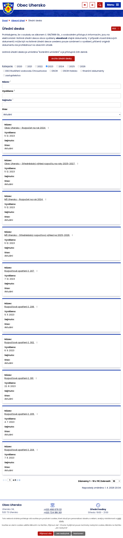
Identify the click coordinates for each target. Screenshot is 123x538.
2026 (82, 66)
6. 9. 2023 (9, 350)
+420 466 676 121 (53, 509)
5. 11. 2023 (9, 314)
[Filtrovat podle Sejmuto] (61, 104)
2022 (40, 66)
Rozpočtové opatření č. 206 (21, 306)
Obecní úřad (18, 20)
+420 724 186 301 (53, 512)
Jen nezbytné (62, 533)
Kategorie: (7, 66)
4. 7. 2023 (9, 421)
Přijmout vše (46, 533)
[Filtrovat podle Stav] (61, 114)
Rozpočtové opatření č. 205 (21, 414)
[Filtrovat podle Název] (61, 86)
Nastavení (78, 533)
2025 (72, 66)
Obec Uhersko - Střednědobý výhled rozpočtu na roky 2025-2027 (41, 163)
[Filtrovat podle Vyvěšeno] (61, 95)
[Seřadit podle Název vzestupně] (10, 80)
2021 (29, 66)
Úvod (5, 20)
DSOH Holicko (70, 70)
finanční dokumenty (93, 70)
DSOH (55, 70)
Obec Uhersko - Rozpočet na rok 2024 (27, 127)
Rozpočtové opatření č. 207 (21, 270)
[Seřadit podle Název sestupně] (10, 81)
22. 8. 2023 (10, 386)
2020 (19, 66)
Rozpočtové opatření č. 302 (21, 342)
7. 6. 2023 (9, 457)
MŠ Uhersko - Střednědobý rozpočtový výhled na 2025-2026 (39, 235)
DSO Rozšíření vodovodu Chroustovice (26, 70)
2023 (50, 66)
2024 (61, 66)
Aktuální (8, 148)
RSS (116, 28)
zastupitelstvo (13, 75)
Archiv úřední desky (61, 58)
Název (5, 81)
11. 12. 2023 (9, 135)
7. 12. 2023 (9, 278)
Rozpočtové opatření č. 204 (21, 449)
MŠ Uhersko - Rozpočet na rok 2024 (25, 199)
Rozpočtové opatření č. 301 (21, 378)
